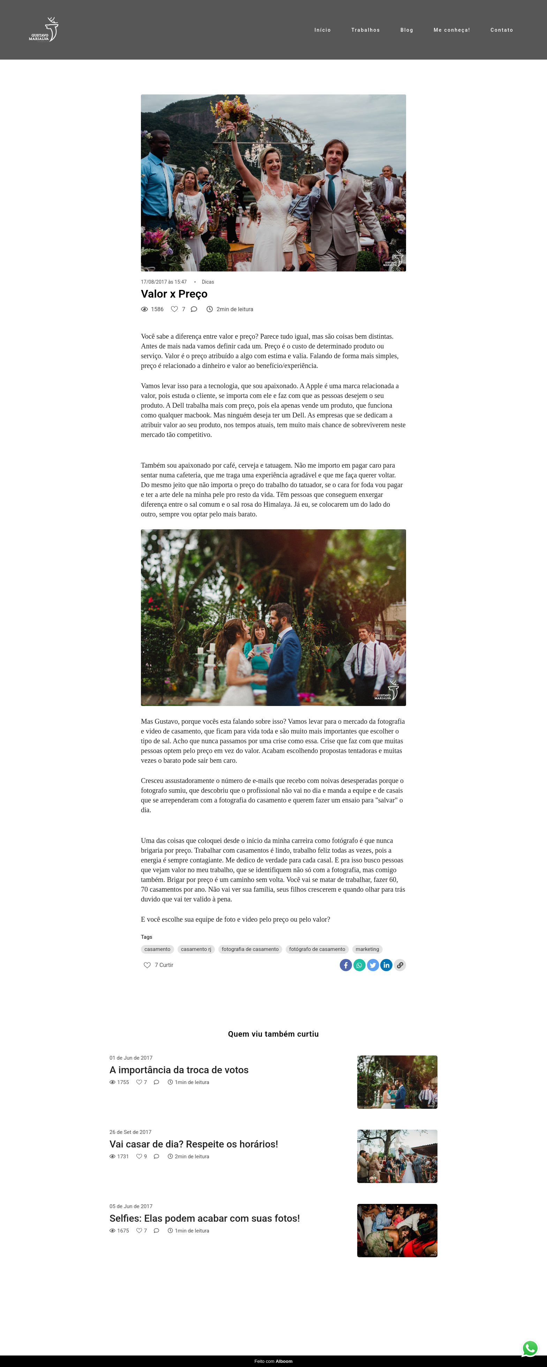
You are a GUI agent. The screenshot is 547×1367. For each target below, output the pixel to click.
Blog (407, 30)
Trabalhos (365, 30)
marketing (367, 949)
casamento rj (196, 949)
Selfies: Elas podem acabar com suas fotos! (205, 1218)
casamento (157, 949)
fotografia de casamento (250, 949)
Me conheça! (452, 30)
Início (322, 30)
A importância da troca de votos (179, 1070)
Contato (502, 30)
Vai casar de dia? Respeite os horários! (194, 1144)
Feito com (273, 1361)
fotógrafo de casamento (317, 949)
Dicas (208, 281)
